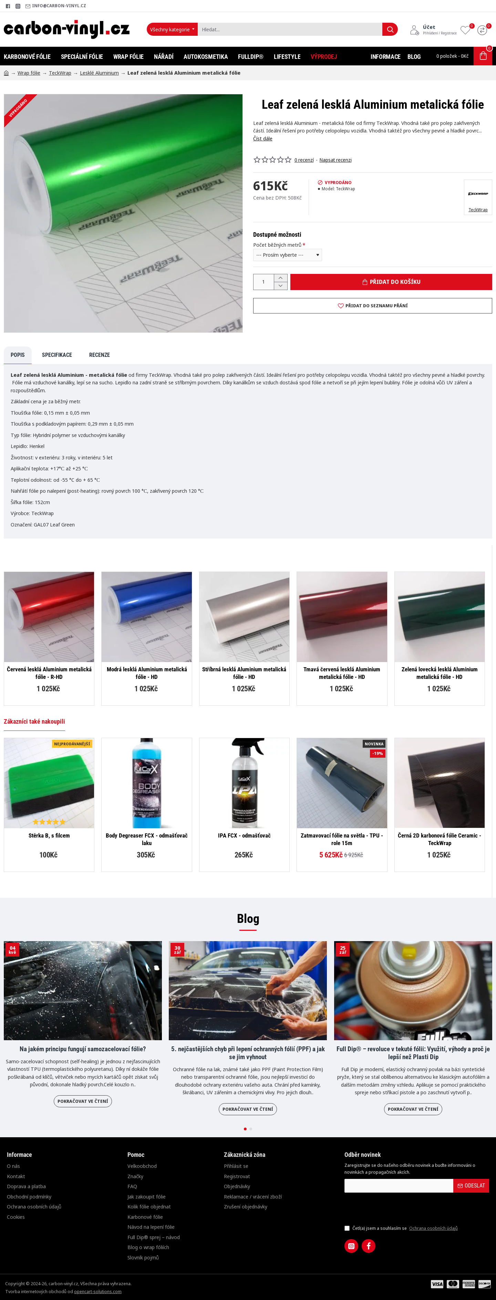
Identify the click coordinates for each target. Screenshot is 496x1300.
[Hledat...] (390, 29)
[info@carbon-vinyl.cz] (56, 6)
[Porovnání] (484, 29)
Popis (18, 355)
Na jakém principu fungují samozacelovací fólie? (83, 1049)
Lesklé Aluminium (99, 72)
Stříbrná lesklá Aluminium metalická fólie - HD (244, 673)
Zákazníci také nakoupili (34, 721)
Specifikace (57, 355)
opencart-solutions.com (98, 1291)
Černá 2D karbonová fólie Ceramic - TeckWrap (439, 839)
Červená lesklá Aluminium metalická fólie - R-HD (49, 673)
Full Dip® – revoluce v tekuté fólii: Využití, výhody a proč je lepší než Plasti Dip (413, 1053)
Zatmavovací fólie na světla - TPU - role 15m (342, 839)
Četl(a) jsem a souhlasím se (401, 1228)
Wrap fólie (29, 72)
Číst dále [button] (262, 138)
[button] (391, 282)
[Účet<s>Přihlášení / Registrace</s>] (433, 29)
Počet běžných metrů (277, 245)
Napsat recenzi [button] (336, 160)
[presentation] (392, 1208)
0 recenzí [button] (304, 160)
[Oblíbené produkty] (467, 29)
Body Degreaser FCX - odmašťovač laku (147, 839)
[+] (280, 278)
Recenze (99, 355)
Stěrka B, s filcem (49, 835)
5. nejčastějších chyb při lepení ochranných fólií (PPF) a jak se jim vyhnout (248, 1053)
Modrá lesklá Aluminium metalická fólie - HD (147, 673)
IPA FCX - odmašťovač (244, 835)
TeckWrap (60, 72)
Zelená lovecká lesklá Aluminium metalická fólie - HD (440, 673)
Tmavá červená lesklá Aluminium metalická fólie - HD (341, 673)
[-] (280, 286)
